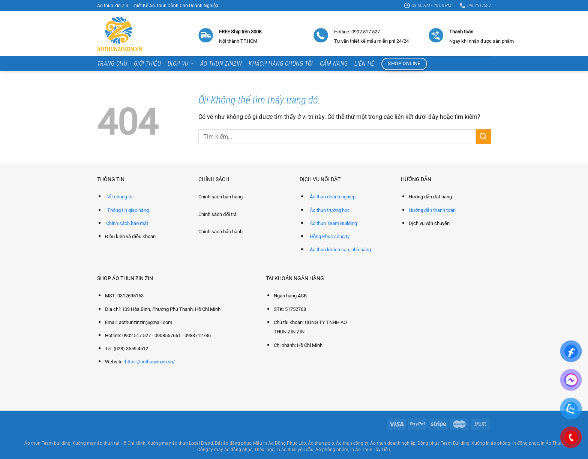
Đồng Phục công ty (330, 236)
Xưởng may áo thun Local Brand (180, 443)
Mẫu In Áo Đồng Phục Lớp (279, 443)
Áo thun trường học (330, 210)
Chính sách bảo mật (127, 223)
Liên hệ (364, 63)
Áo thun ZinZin (221, 63)
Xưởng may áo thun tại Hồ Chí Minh (109, 443)
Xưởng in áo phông (490, 443)
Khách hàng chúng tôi (281, 63)
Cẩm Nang (334, 63)
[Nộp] (483, 136)
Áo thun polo (321, 443)
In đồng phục (525, 443)
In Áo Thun (552, 443)
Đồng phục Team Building (443, 443)
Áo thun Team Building (333, 223)
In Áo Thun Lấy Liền (370, 449)
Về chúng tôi (120, 197)
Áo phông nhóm (331, 449)
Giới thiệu (147, 63)
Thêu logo (264, 449)
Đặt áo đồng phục (233, 443)
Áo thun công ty (352, 443)
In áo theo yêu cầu (295, 449)
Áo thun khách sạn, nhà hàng (340, 249)
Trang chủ (112, 63)
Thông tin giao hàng (128, 210)
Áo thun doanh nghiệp (333, 197)
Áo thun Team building (47, 443)
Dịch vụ (181, 64)
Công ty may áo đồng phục (224, 449)
